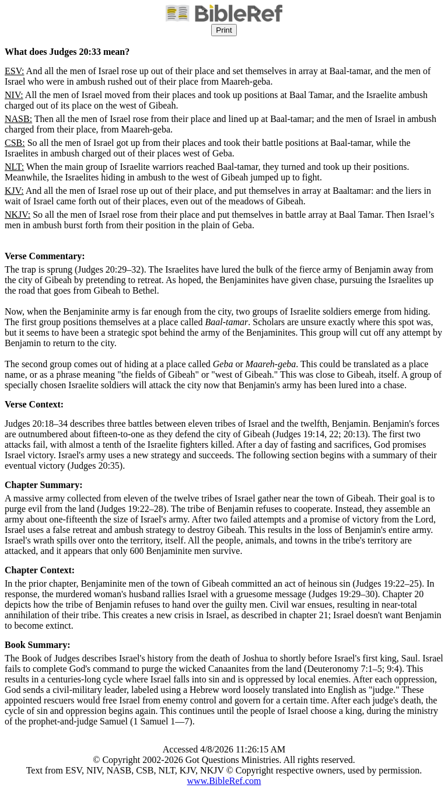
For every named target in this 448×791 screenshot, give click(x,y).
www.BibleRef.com (224, 781)
